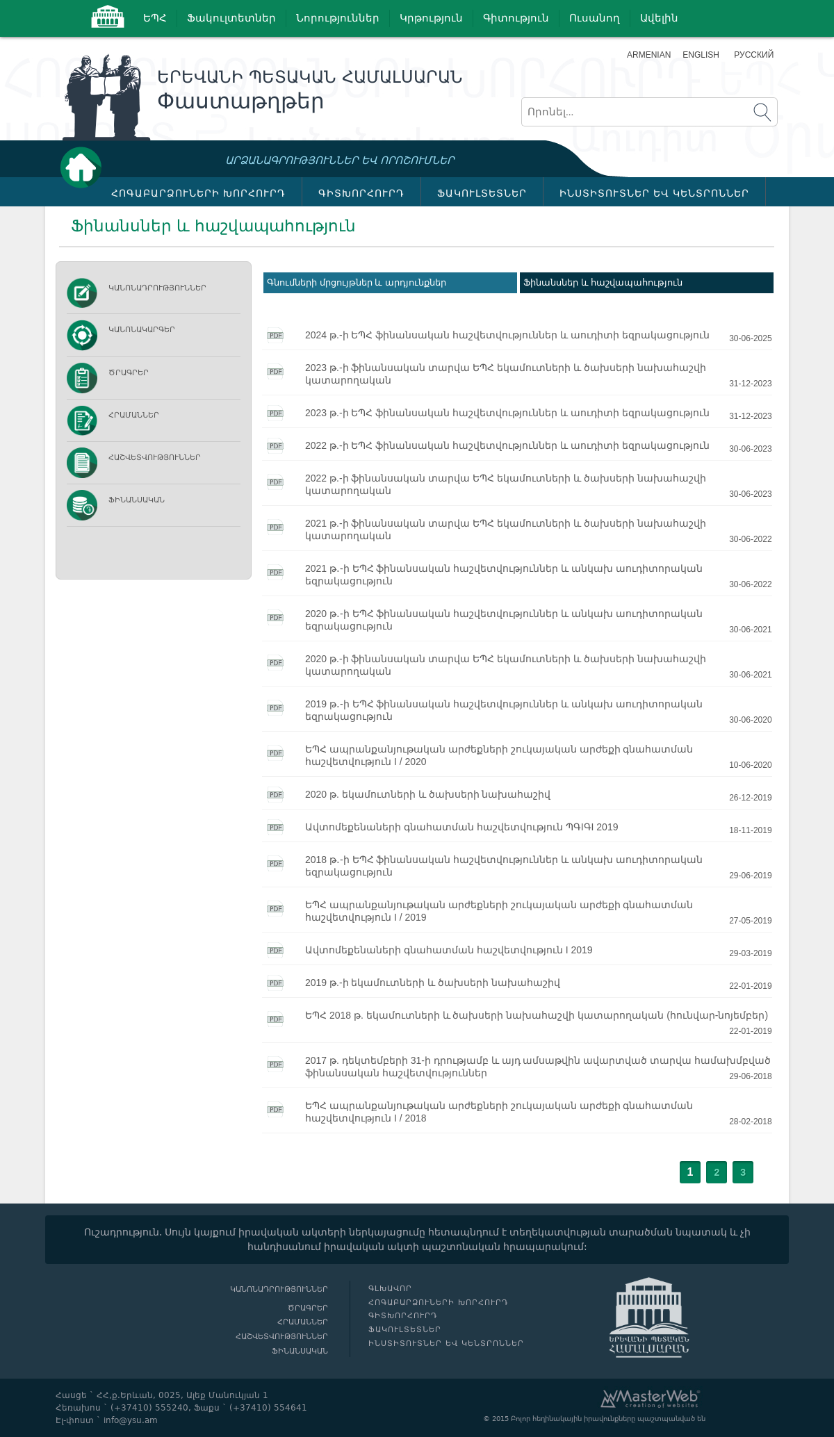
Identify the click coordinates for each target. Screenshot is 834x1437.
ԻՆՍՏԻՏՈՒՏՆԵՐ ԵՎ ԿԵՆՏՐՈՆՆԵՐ (654, 193)
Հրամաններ (133, 415)
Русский (754, 55)
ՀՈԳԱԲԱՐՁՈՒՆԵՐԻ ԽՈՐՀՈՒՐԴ (198, 193)
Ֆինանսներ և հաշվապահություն (602, 282)
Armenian (649, 55)
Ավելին (659, 18)
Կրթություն (431, 18)
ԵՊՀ (155, 18)
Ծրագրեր (128, 372)
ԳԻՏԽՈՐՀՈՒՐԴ (361, 193)
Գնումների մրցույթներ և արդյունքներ (356, 282)
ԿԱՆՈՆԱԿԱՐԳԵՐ (141, 329)
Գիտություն (516, 18)
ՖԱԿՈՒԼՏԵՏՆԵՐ (482, 193)
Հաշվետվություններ (154, 457)
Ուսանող (594, 18)
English (700, 55)
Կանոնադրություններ (157, 288)
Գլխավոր (85, 167)
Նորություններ (337, 18)
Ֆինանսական (136, 499)
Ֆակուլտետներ (231, 18)
